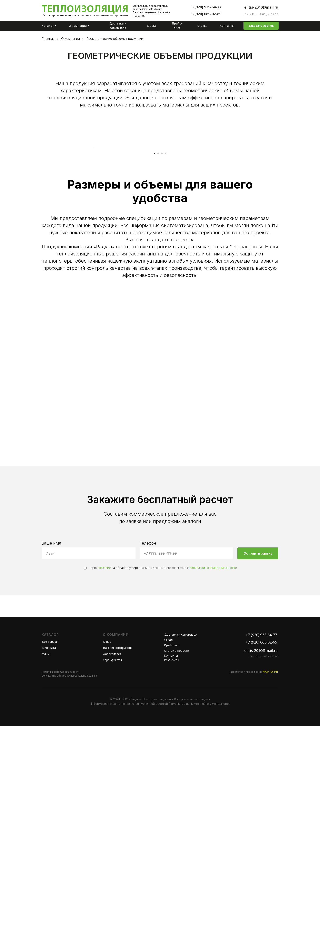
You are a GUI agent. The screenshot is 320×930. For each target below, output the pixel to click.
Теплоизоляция (85, 8)
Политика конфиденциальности (60, 875)
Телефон (148, 746)
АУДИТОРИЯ (270, 875)
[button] (261, 26)
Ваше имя (51, 746)
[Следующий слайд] (227, 249)
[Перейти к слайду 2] (158, 357)
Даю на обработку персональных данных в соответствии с (160, 771)
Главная (48, 39)
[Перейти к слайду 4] (165, 357)
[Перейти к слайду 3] (162, 357)
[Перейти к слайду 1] (154, 357)
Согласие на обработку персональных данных (69, 879)
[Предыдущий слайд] (93, 249)
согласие (104, 771)
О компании (70, 39)
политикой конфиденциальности (213, 771)
